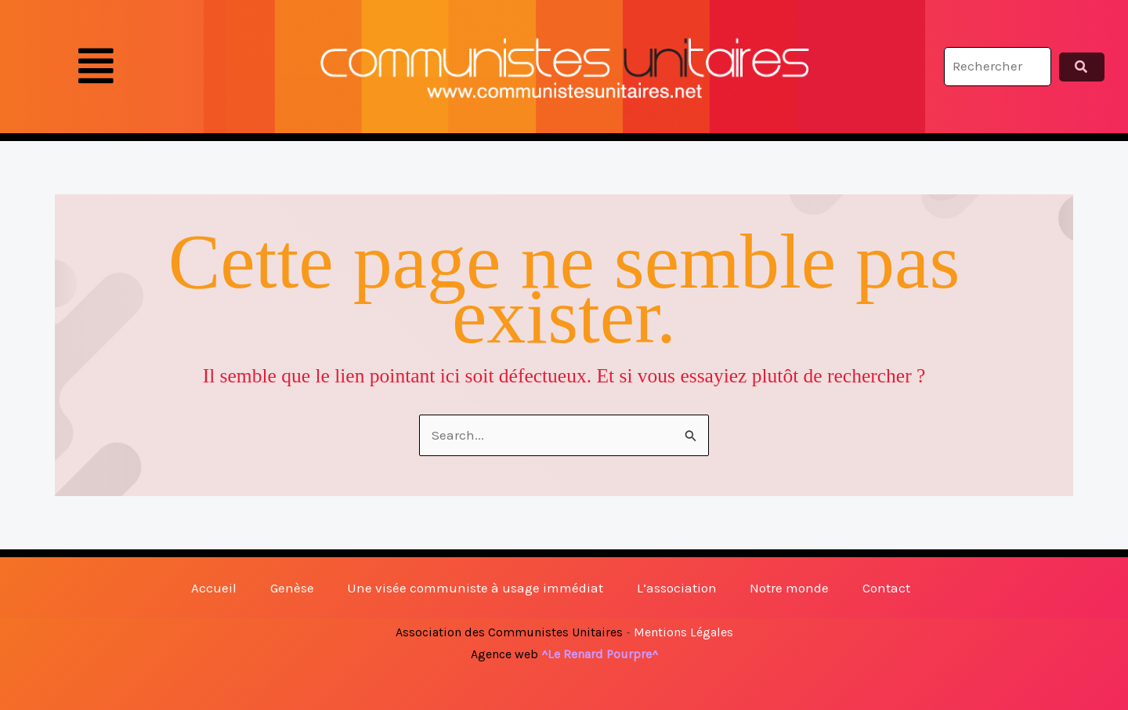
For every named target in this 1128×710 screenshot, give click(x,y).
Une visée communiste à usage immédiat (475, 588)
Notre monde (789, 588)
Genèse (292, 588)
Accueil (214, 588)
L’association (677, 588)
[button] (96, 66)
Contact (886, 588)
